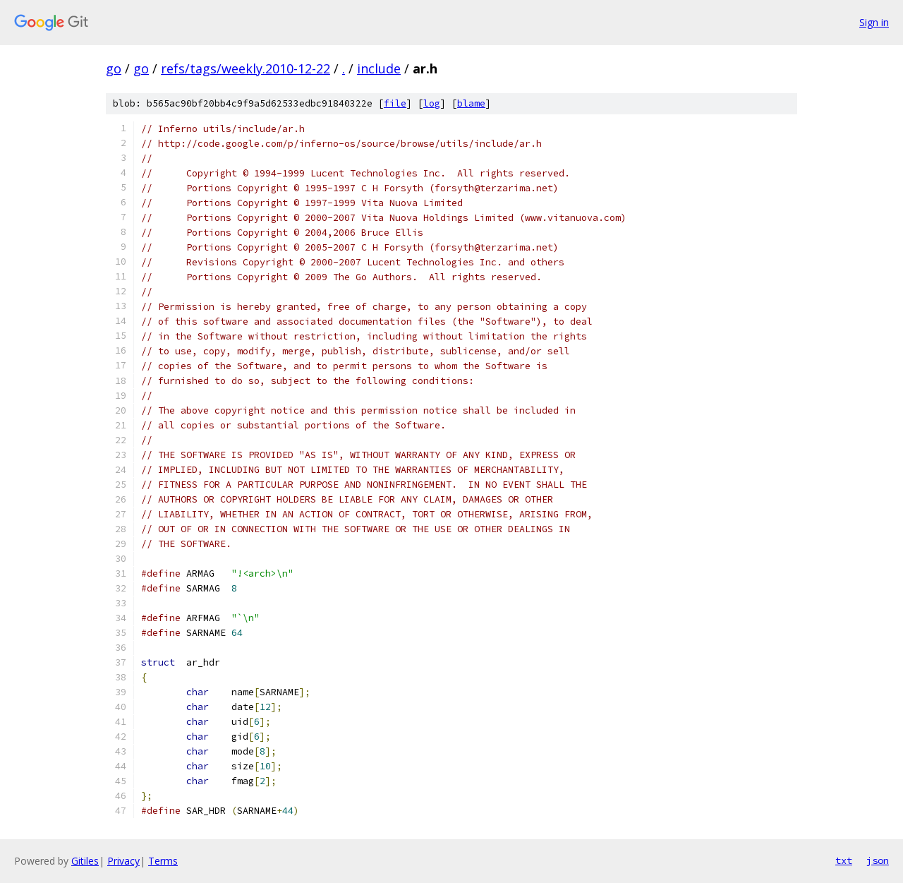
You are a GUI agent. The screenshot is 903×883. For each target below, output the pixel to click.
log (431, 103)
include (379, 68)
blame (471, 103)
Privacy (123, 860)
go (113, 68)
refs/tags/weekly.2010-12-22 (245, 68)
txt (843, 860)
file (395, 103)
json (877, 860)
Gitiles (85, 860)
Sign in (874, 22)
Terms (163, 860)
